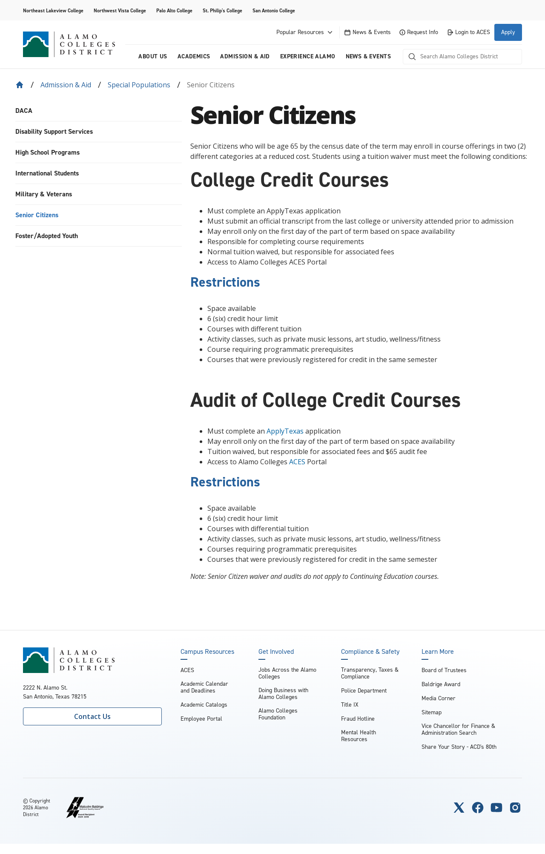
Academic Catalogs (204, 705)
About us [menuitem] (152, 56)
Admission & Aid (65, 84)
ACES (297, 461)
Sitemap (432, 712)
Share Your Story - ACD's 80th (459, 747)
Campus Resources (207, 651)
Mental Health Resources (358, 735)
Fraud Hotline (358, 719)
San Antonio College (273, 10)
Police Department (364, 691)
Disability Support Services (54, 131)
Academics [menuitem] (194, 56)
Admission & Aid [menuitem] (245, 56)
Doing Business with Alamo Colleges (283, 693)
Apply (508, 32)
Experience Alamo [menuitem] (308, 56)
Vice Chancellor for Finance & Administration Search (458, 729)
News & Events (367, 32)
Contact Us (92, 716)
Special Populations (139, 84)
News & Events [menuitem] (368, 56)
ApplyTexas (285, 431)
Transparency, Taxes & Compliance (370, 673)
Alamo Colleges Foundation (278, 714)
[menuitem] (98, 111)
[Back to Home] (19, 85)
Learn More (438, 651)
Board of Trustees (444, 670)
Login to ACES (468, 32)
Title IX (350, 705)
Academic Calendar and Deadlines (204, 687)
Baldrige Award (441, 684)
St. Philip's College (222, 10)
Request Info (418, 32)
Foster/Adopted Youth (46, 235)
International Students (47, 173)
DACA (23, 110)
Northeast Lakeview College (53, 10)
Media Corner (439, 698)
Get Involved (276, 651)
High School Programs (47, 152)
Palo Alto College (174, 10)
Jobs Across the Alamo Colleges (287, 673)
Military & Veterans (43, 194)
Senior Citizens (36, 214)
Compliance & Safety (370, 651)
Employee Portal (201, 719)
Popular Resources (305, 32)
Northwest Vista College (120, 10)
